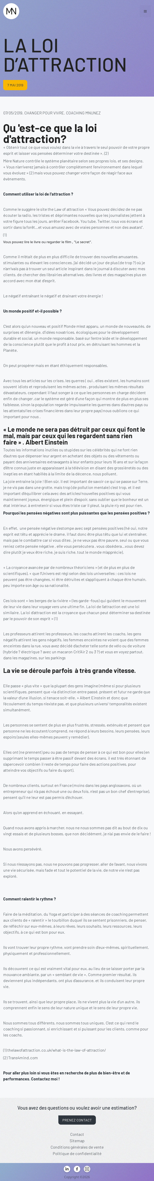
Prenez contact (77, 1120)
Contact (77, 1134)
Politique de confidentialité (77, 1153)
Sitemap (77, 1140)
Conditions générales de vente (77, 1147)
